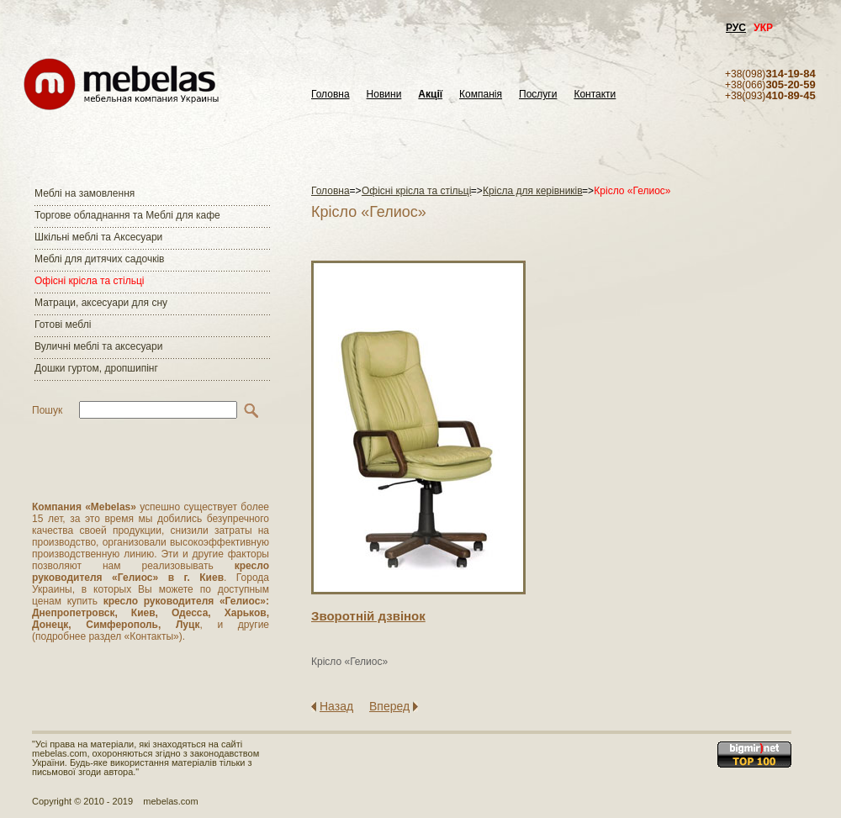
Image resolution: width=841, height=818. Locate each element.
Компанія (480, 94)
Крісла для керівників (533, 191)
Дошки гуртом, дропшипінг (96, 368)
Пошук (47, 410)
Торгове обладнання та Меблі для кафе (127, 215)
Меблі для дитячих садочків (99, 259)
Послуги (538, 94)
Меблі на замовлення (84, 193)
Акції (430, 94)
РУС (736, 28)
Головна (330, 94)
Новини (384, 94)
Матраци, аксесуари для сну (100, 303)
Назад (336, 706)
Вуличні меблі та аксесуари (98, 346)
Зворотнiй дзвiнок (368, 616)
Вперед (389, 706)
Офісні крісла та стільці (89, 281)
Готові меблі (62, 324)
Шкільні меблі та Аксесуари (98, 237)
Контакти (595, 94)
